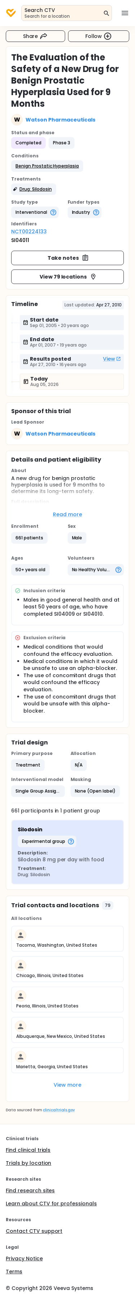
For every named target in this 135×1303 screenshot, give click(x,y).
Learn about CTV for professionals (51, 1203)
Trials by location (28, 1163)
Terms (14, 1271)
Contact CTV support (34, 1231)
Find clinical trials (28, 1150)
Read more (67, 514)
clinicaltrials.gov (59, 1110)
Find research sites (30, 1190)
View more (67, 1084)
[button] (47, 166)
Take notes (68, 258)
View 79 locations (68, 276)
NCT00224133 (29, 231)
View (112, 359)
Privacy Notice (24, 1258)
